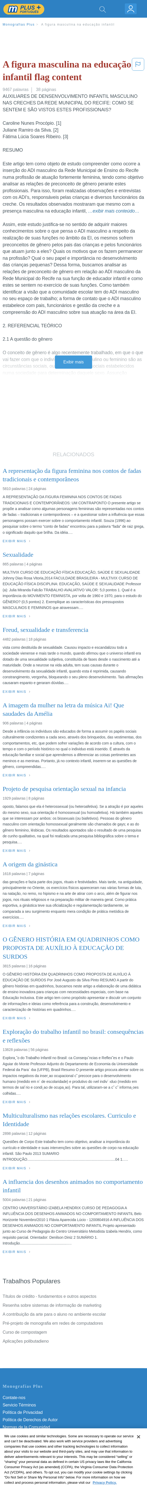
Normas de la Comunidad (26, 1427)
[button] (138, 72)
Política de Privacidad (23, 1412)
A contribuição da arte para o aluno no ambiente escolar (54, 1314)
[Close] (138, 1444)
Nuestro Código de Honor (26, 1434)
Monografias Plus (19, 24)
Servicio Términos (19, 1405)
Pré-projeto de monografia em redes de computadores (53, 1323)
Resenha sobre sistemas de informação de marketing (52, 1305)
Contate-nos (14, 1397)
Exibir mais (73, 362)
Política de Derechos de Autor (30, 1420)
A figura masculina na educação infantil (78, 24)
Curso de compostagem (25, 1332)
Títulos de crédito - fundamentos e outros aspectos (49, 1296)
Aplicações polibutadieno (26, 1341)
